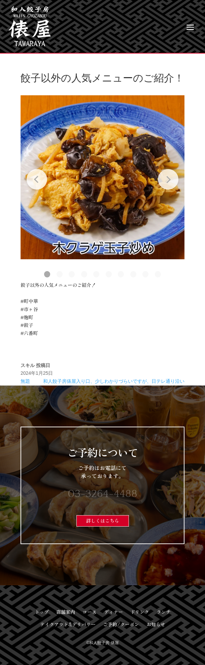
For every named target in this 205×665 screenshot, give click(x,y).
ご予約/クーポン (121, 624)
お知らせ (155, 624)
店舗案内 (65, 611)
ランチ (164, 611)
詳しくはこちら (102, 520)
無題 (25, 381)
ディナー (113, 611)
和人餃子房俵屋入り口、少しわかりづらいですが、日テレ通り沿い (113, 381)
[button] (47, 274)
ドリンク (139, 611)
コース (89, 611)
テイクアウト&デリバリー (68, 624)
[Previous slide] (37, 179)
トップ (42, 611)
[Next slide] (168, 179)
